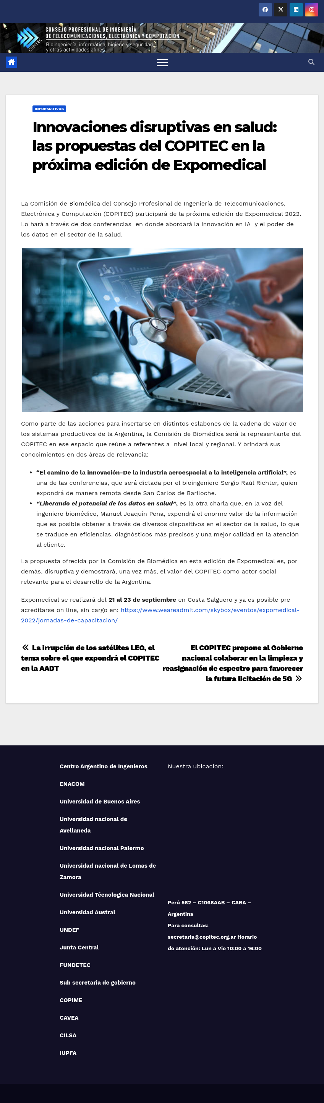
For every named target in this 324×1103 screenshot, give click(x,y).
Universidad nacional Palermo (102, 848)
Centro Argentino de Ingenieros (103, 766)
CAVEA (69, 1017)
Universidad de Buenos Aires (100, 801)
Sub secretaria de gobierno (98, 982)
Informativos (49, 109)
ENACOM (72, 784)
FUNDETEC (75, 965)
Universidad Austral (87, 912)
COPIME (71, 1000)
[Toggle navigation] (162, 62)
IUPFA (68, 1053)
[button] (311, 62)
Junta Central (79, 947)
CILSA (68, 1035)
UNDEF (69, 929)
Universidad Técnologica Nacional (107, 894)
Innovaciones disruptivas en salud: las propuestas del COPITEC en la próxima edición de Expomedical (154, 146)
